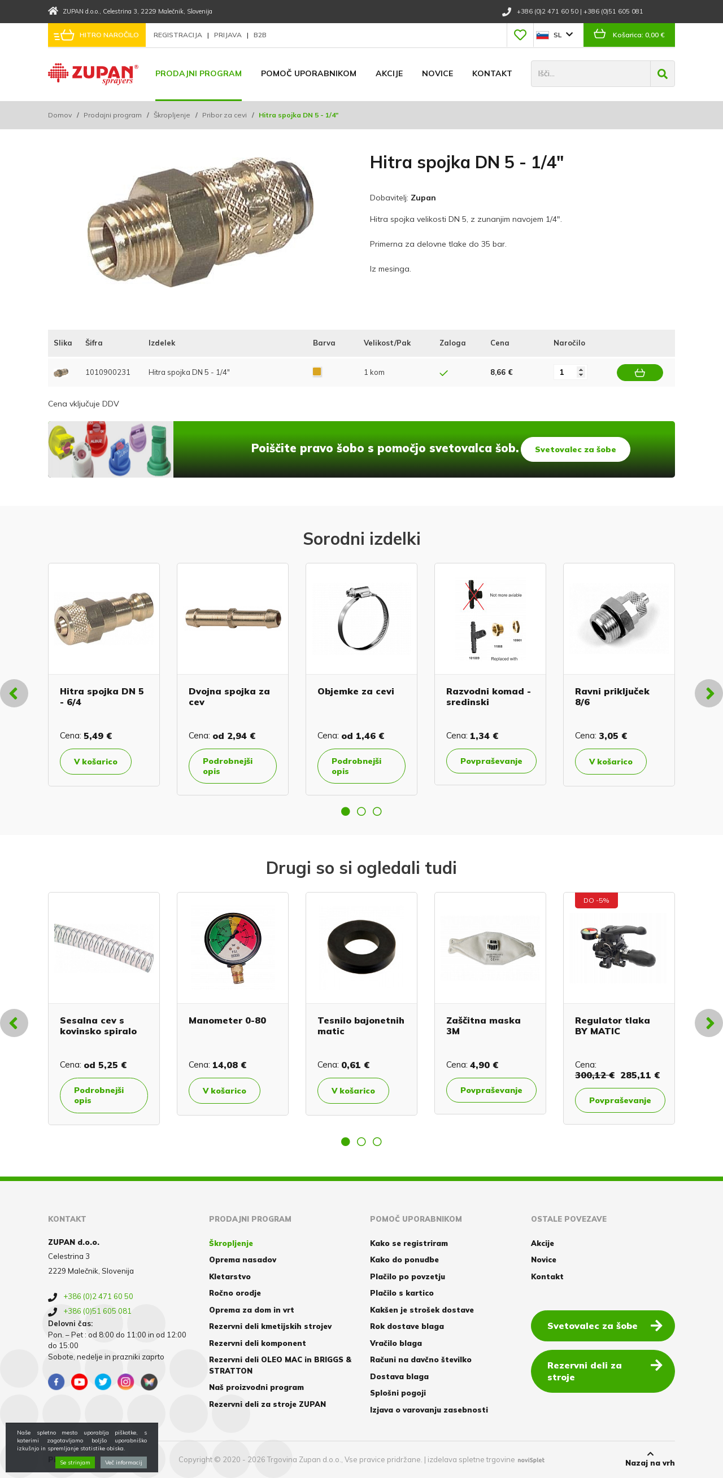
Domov (60, 115)
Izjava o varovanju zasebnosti (429, 1409)
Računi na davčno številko (421, 1359)
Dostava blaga (399, 1376)
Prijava (228, 34)
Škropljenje (172, 115)
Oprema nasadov (242, 1259)
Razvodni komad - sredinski (488, 696)
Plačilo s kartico (402, 1292)
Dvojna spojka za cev (229, 696)
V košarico (95, 762)
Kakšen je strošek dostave (422, 1309)
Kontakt (492, 73)
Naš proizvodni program (256, 1387)
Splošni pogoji (398, 1392)
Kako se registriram (409, 1243)
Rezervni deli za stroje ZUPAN (267, 1404)
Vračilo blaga (396, 1343)
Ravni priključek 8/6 (612, 696)
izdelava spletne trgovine (471, 1459)
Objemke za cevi (355, 691)
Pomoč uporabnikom (308, 73)
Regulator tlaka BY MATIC (612, 1026)
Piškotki (64, 1459)
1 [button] (346, 811)
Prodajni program (198, 73)
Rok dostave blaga (407, 1326)
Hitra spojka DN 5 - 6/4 (102, 696)
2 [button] (361, 811)
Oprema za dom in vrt (251, 1309)
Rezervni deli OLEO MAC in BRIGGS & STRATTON (280, 1365)
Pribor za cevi (224, 115)
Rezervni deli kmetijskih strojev (270, 1326)
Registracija (179, 34)
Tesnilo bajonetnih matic (360, 1026)
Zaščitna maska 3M (483, 1026)
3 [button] (377, 811)
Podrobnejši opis (227, 766)
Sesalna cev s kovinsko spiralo (98, 1026)
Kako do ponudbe (404, 1259)
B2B (260, 34)
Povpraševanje (491, 761)
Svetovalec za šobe (575, 449)
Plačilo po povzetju (407, 1276)
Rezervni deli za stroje (605, 1370)
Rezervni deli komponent (257, 1343)
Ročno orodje (235, 1292)
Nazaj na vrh (650, 1458)
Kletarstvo (230, 1276)
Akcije (389, 73)
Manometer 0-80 (227, 1020)
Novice (437, 73)
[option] (104, 674)
